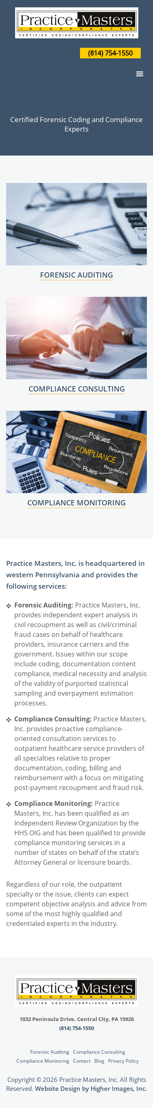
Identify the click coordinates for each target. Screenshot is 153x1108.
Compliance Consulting (99, 1051)
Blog (99, 1060)
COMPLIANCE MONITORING (76, 502)
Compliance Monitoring (42, 1060)
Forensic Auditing (49, 1051)
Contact (82, 1060)
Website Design (57, 1088)
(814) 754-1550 (110, 53)
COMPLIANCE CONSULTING (77, 389)
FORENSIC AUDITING (76, 275)
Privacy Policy (123, 1060)
